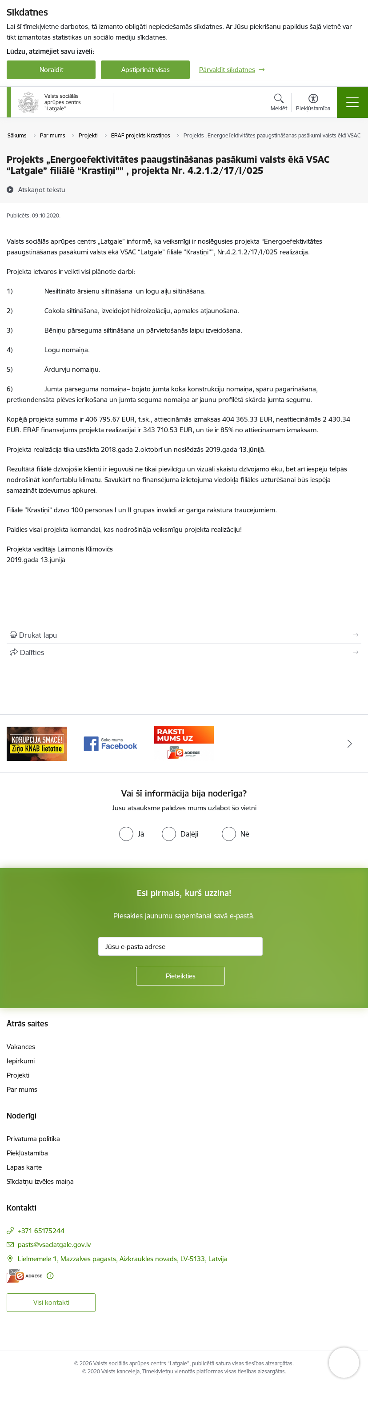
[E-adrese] (24, 1275)
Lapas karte (24, 1167)
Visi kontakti (51, 1302)
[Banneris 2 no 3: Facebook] (110, 743)
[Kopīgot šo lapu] (184, 652)
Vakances (21, 1046)
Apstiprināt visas (145, 69)
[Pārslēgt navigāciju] (352, 102)
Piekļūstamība (27, 1153)
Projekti (18, 1075)
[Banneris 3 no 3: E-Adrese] (183, 743)
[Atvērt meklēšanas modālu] (279, 103)
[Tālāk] (349, 744)
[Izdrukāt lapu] (184, 635)
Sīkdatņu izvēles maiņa (40, 1181)
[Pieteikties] (180, 976)
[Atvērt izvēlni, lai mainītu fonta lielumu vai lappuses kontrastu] (313, 103)
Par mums (22, 1089)
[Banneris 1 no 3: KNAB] (37, 743)
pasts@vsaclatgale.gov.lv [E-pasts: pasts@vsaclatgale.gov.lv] (54, 1244)
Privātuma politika (33, 1138)
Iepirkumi (21, 1061)
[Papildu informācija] (50, 1275)
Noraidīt (51, 69)
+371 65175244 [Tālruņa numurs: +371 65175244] (41, 1231)
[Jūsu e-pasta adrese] (180, 946)
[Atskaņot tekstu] (41, 189)
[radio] (131, 834)
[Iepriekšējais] (18, 744)
